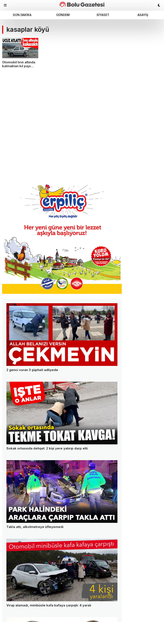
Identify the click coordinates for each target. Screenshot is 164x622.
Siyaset (103, 15)
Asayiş (143, 15)
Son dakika (22, 15)
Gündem (63, 15)
